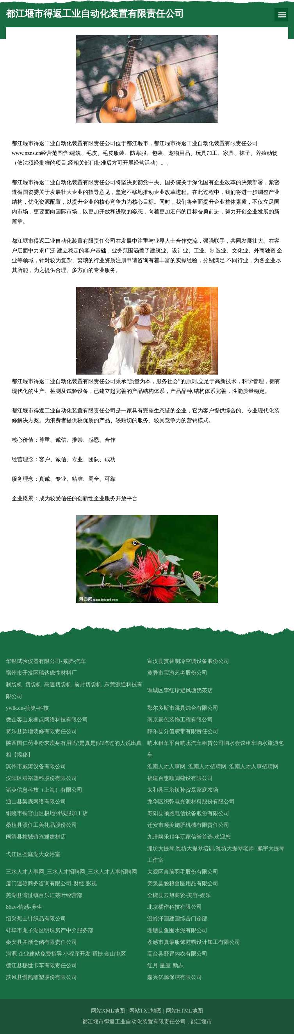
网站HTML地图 (184, 1011)
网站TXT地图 (145, 1011)
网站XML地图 (108, 1011)
